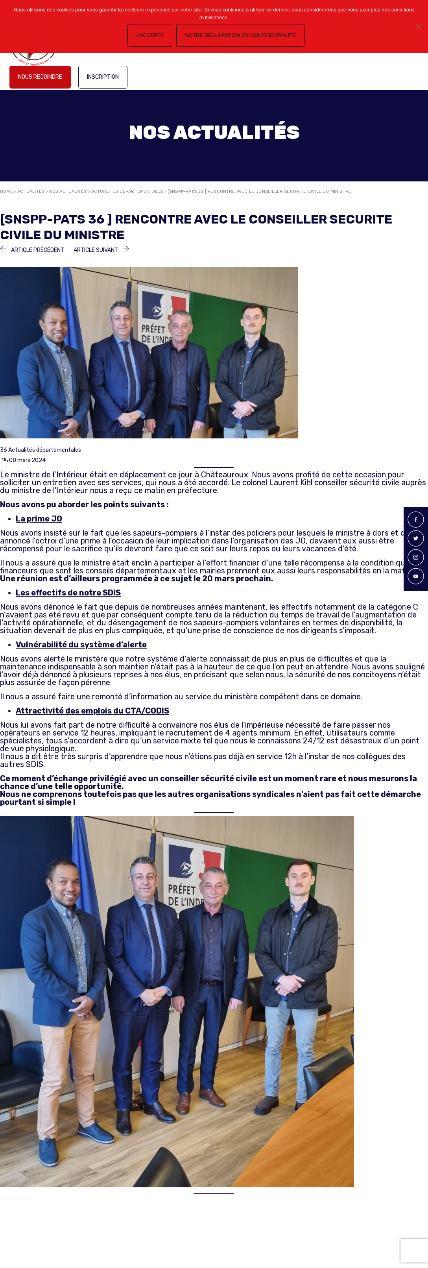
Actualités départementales (127, 191)
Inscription (103, 77)
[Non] (418, 26)
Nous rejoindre (40, 77)
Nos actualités (68, 191)
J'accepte (150, 35)
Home (6, 191)
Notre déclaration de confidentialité (240, 35)
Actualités (30, 191)
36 (3, 450)
